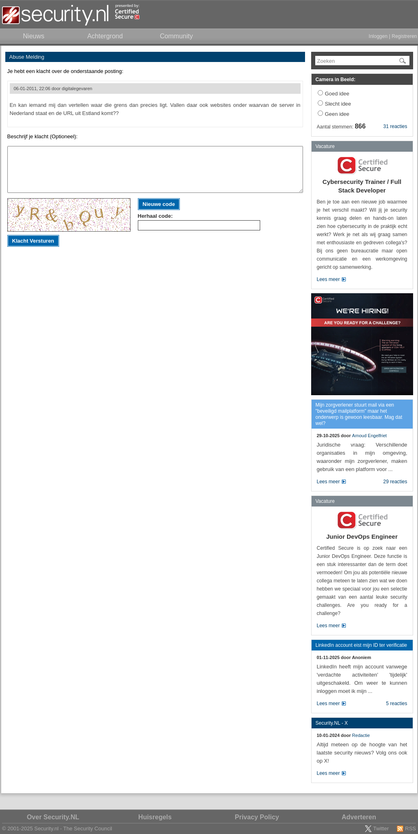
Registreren (404, 36)
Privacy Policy (257, 817)
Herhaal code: (155, 216)
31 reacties (395, 126)
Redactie (360, 735)
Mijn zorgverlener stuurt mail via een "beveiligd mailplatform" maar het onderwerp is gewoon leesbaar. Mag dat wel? (359, 414)
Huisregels (155, 817)
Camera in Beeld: (336, 79)
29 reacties (395, 481)
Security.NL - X (332, 723)
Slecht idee (338, 104)
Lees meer (328, 279)
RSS (410, 828)
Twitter (381, 828)
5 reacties (396, 703)
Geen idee (337, 114)
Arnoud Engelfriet (369, 435)
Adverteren (359, 817)
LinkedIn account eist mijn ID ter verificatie (361, 645)
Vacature (325, 146)
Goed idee (337, 94)
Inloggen (378, 36)
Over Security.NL (53, 817)
